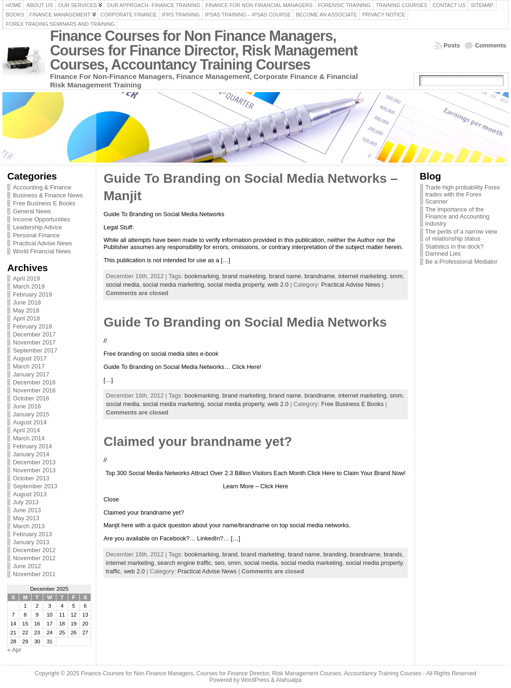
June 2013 (27, 510)
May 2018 (26, 310)
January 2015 (31, 414)
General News (32, 211)
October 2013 (31, 478)
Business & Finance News (48, 195)
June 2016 (27, 406)
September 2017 (35, 350)
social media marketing (173, 284)
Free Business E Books (44, 203)
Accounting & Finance (42, 187)
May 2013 (26, 518)
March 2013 (29, 526)
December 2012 (34, 550)
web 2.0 (278, 284)
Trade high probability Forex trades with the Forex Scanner (463, 194)
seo (220, 562)
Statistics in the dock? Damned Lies (455, 250)
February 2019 (32, 294)
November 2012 (34, 558)
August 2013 (29, 494)
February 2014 (32, 446)
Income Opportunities (41, 219)
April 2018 (26, 318)
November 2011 (34, 574)
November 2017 (34, 342)
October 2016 (31, 398)
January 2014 (31, 454)
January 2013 (31, 542)
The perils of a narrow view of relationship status (461, 235)
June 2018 (27, 302)
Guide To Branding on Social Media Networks (245, 322)
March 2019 (29, 286)
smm (396, 276)
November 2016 (34, 390)
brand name (285, 276)
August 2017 (29, 358)
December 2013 (34, 462)
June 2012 (27, 566)
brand (230, 554)
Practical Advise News (42, 243)
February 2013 (32, 534)
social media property (236, 284)
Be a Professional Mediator (462, 261)
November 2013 (34, 470)
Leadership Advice (37, 227)
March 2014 (29, 438)
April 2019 (26, 278)
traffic (113, 571)
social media (122, 284)
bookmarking (202, 276)
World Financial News (42, 251)
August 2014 (29, 422)
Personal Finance (36, 235)
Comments (490, 45)
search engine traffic (184, 562)
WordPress (255, 680)
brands (393, 554)
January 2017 (31, 374)
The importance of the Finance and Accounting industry (458, 216)
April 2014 (26, 430)
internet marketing (362, 276)
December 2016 (34, 382)
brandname (319, 276)
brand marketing (243, 276)
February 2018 (32, 326)
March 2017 (29, 366)
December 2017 (34, 334)
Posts (452, 45)
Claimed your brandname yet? (197, 441)
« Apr (14, 649)
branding (335, 554)
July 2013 (26, 502)
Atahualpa (289, 680)
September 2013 (35, 486)
